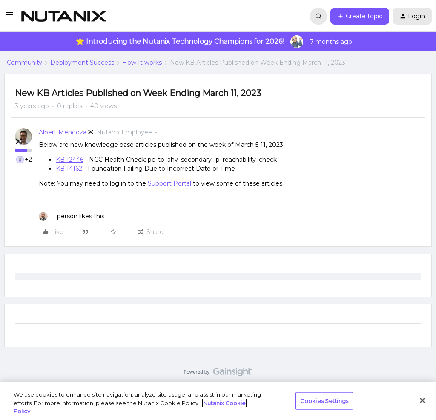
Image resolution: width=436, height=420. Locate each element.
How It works (142, 62)
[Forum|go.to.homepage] (63, 16)
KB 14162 (69, 168)
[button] (9, 18)
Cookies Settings (324, 400)
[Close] (422, 400)
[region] (218, 401)
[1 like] (71, 216)
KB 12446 (69, 159)
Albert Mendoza (62, 132)
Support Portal (169, 183)
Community (24, 62)
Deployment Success (82, 62)
